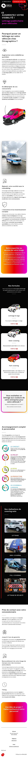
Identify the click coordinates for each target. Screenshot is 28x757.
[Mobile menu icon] (25, 6)
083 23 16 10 (6, 1)
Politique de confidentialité (21, 754)
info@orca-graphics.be (14, 746)
